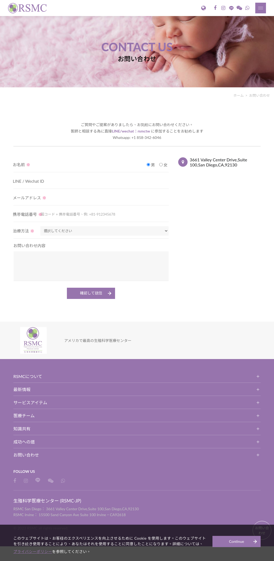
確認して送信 (91, 293)
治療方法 (23, 230)
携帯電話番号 (27, 214)
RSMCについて (27, 376)
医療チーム (24, 415)
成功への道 (24, 441)
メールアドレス (29, 197)
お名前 (21, 164)
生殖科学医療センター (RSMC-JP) (28, 8)
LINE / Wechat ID (28, 181)
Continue (236, 541)
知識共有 (22, 428)
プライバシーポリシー (40, 551)
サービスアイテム (30, 402)
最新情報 (22, 389)
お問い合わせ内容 (29, 245)
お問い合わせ (26, 454)
